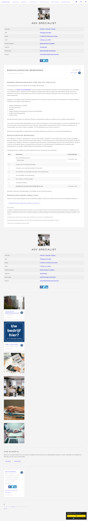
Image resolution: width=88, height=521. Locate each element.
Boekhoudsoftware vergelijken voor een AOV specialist (24, 203)
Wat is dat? (80, 513)
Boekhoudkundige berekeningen (48, 50)
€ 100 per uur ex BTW (45, 40)
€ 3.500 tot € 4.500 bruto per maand (48, 36)
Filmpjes (53, 29)
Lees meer (8, 461)
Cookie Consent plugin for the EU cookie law (76, 518)
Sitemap (5, 508)
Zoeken (81, 2)
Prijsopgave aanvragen (45, 32)
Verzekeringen (43, 47)
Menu (86, 2)
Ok (76, 516)
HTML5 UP (13, 506)
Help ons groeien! (10, 471)
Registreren (17, 461)
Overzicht (42, 29)
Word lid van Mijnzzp (11, 344)
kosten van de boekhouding (24, 89)
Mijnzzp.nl (6, 2)
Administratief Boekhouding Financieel (49, 54)
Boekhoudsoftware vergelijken (47, 43)
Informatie (47, 29)
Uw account (76, 2)
